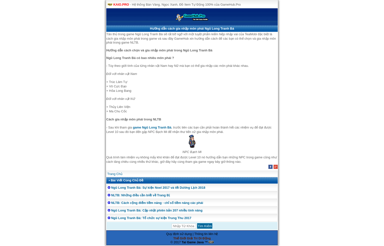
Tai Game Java (193, 242)
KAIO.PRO (121, 4)
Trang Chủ (114, 174)
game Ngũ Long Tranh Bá (152, 127)
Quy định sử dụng (179, 234)
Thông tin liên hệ (206, 234)
